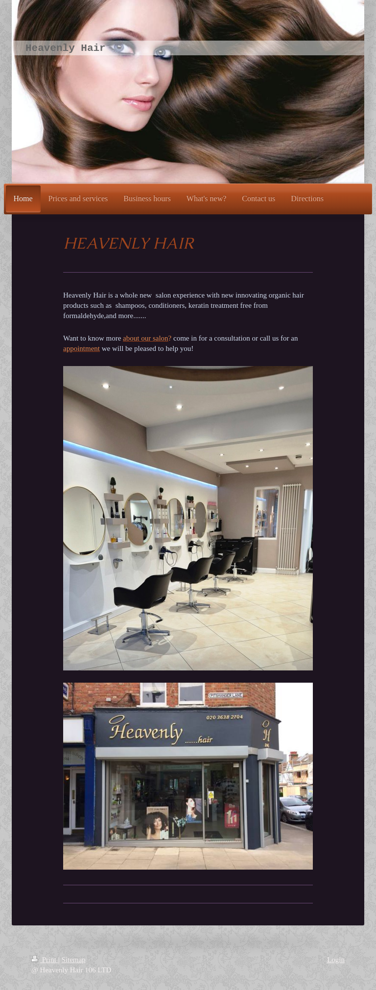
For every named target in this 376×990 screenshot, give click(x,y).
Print (44, 960)
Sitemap (73, 960)
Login (336, 960)
